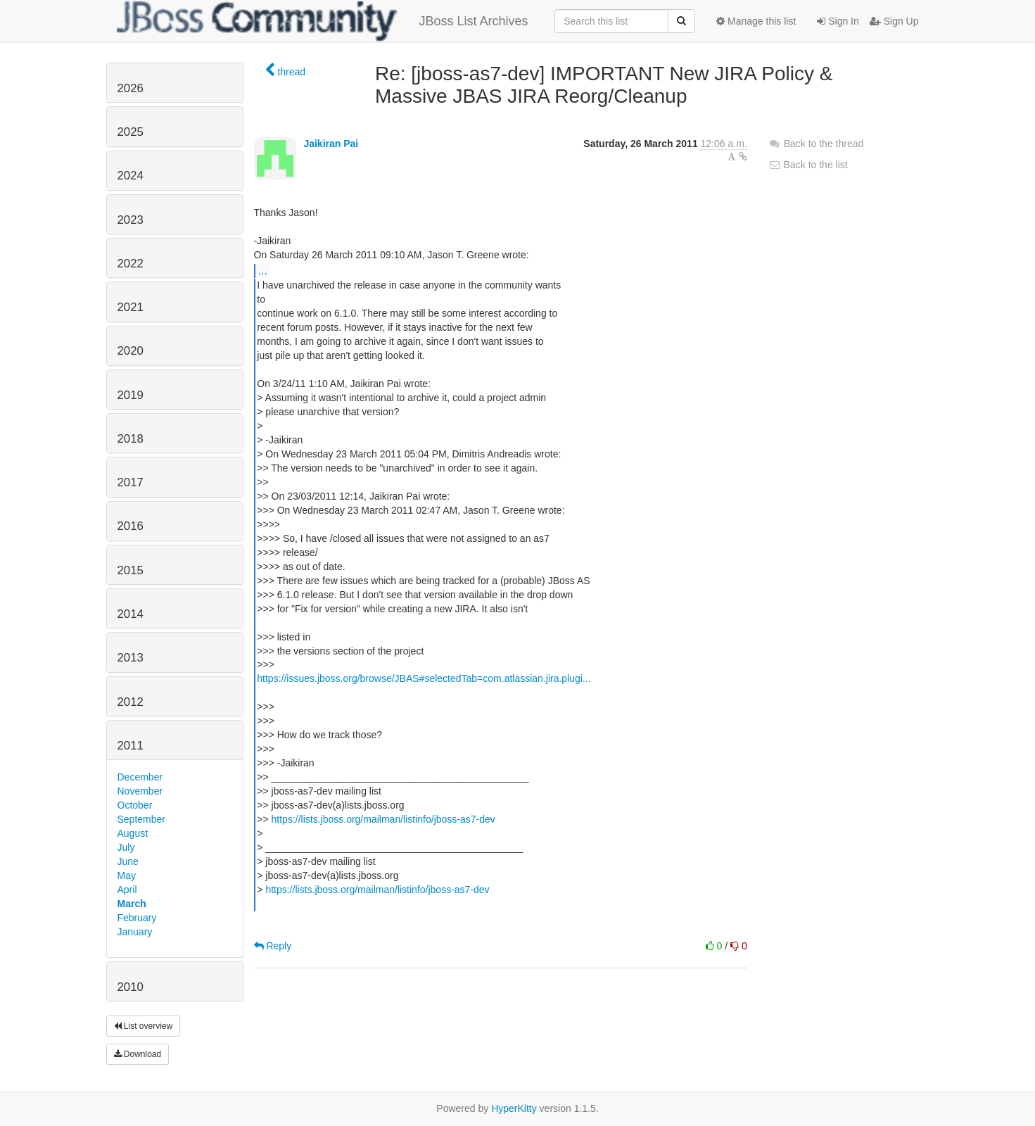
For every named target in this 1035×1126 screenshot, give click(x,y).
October (135, 805)
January (135, 931)
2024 (131, 175)
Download (138, 1054)
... (262, 270)
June (128, 861)
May (127, 875)
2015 (131, 570)
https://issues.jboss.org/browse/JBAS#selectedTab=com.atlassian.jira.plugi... (423, 678)
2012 (131, 702)
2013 (131, 657)
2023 (131, 220)
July (126, 847)
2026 (131, 88)
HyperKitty (514, 1108)
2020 (131, 351)
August (133, 833)
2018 (131, 438)
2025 (131, 132)
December (140, 777)
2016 (131, 526)
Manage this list (756, 21)
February (137, 917)
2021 (131, 307)
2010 (131, 987)
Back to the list (808, 164)
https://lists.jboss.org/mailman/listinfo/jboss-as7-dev (383, 819)
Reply (273, 945)
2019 (131, 395)
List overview (143, 1026)
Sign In (837, 21)
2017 (131, 482)
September (141, 819)
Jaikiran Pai (330, 143)
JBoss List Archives (322, 21)
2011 (131, 745)
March (132, 903)
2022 (131, 263)
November (140, 791)
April (127, 889)
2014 (131, 614)
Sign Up (894, 21)
